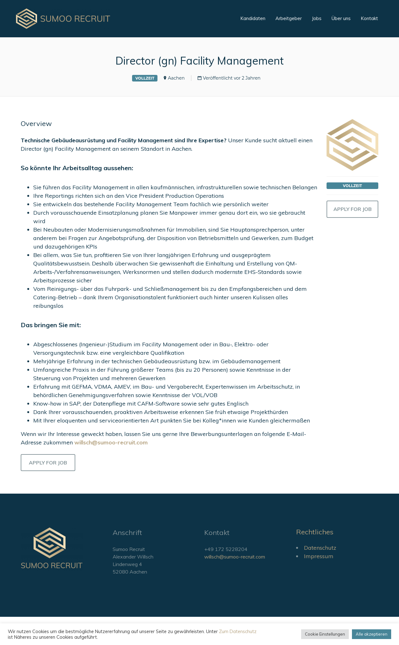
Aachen (176, 78)
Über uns (341, 18)
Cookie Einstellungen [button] (325, 634)
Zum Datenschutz (238, 631)
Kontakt (369, 18)
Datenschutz (320, 547)
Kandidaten (252, 18)
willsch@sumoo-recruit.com (234, 556)
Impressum (318, 556)
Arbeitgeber (288, 18)
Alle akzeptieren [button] (371, 634)
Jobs (317, 18)
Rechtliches (314, 531)
